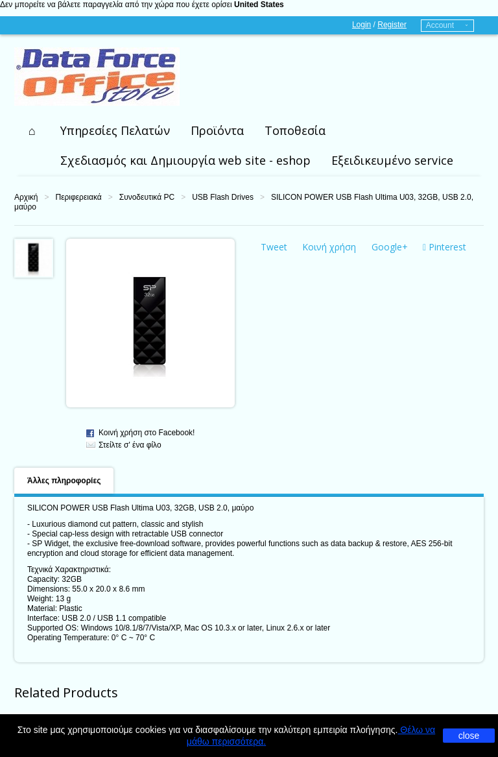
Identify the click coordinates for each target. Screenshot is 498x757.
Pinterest (444, 247)
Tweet (274, 247)
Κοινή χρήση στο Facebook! (147, 432)
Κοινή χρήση (329, 247)
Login (361, 24)
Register (392, 24)
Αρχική (26, 197)
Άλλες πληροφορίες (64, 480)
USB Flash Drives (223, 197)
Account (440, 25)
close (469, 735)
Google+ (390, 247)
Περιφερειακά (78, 197)
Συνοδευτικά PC (146, 197)
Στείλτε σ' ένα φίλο (130, 445)
